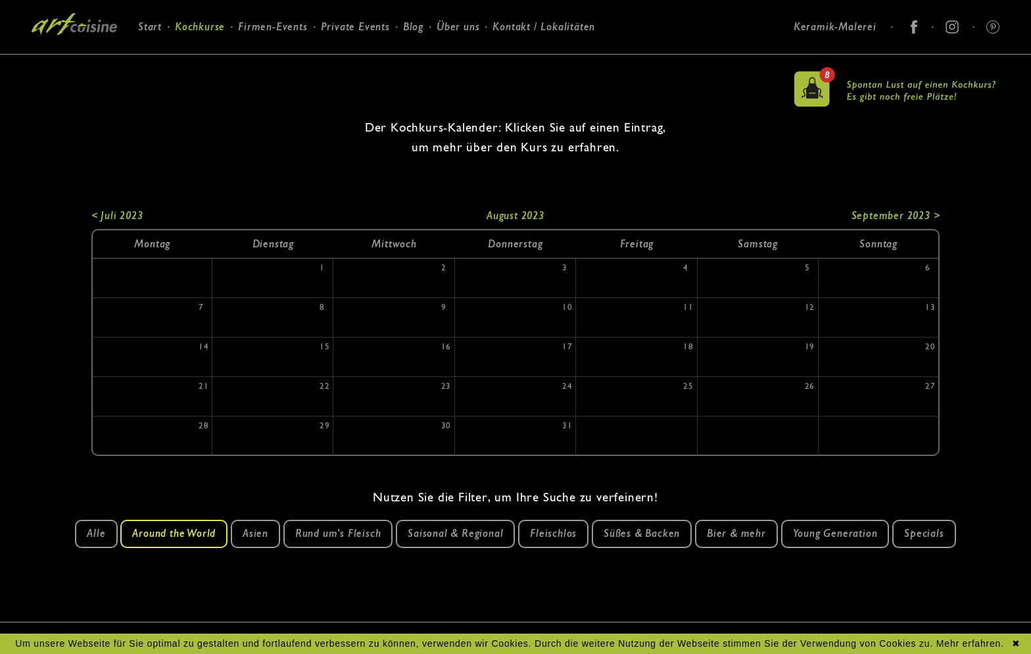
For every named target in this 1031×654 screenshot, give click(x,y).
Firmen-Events (272, 26)
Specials (924, 533)
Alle (96, 533)
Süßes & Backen (642, 533)
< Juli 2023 (117, 215)
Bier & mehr (736, 533)
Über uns (458, 26)
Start (150, 26)
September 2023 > (895, 215)
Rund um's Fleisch (338, 533)
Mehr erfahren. (970, 643)
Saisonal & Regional (455, 533)
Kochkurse (200, 26)
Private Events (355, 26)
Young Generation (835, 533)
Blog (413, 26)
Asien (255, 533)
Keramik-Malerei (835, 26)
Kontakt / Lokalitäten (543, 26)
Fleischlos (553, 533)
